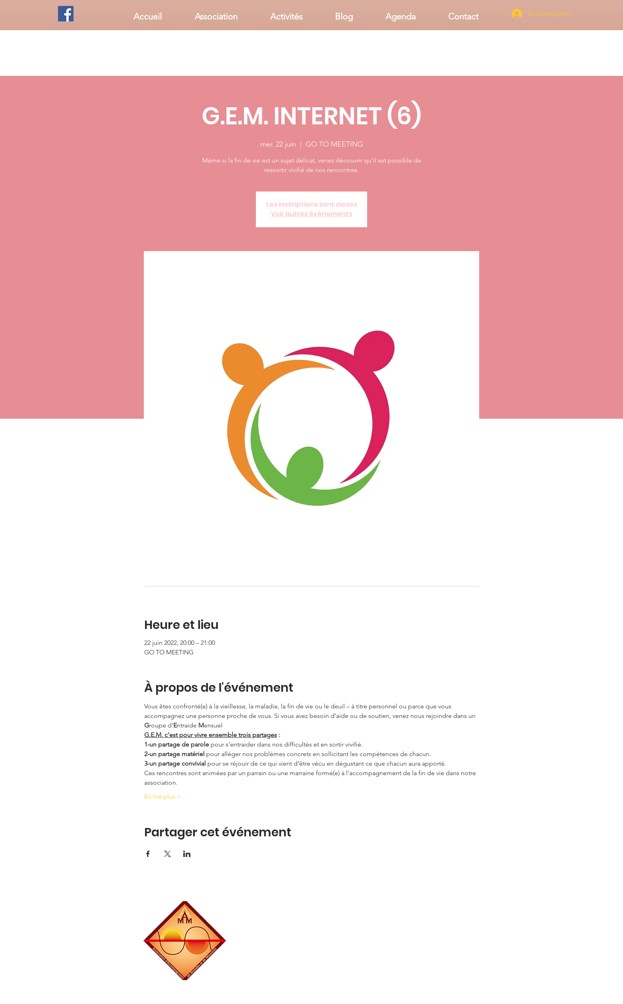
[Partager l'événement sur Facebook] (148, 854)
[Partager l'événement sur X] (167, 854)
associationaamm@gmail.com (448, 977)
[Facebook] (66, 13)
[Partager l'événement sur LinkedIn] (187, 854)
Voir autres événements (311, 214)
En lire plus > (162, 796)
